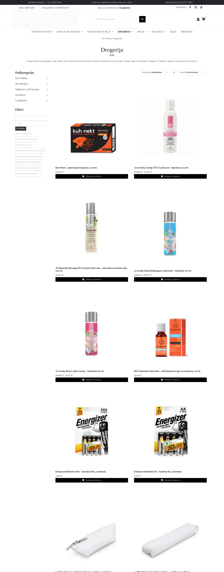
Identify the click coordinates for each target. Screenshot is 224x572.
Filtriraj (20, 128)
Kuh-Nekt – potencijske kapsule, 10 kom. (76, 168)
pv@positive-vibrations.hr (55, 7)
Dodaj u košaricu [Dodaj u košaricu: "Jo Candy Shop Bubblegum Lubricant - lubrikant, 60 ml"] (170, 279)
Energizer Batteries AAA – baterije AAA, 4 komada (80, 471)
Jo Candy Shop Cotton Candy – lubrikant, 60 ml (79, 371)
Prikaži (189, 72)
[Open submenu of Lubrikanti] (46, 100)
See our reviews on (114, 7)
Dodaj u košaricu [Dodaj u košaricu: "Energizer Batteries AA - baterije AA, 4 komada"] (170, 480)
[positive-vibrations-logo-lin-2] (44, 11)
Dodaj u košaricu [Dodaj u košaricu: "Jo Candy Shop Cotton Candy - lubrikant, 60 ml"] (91, 380)
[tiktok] (201, 7)
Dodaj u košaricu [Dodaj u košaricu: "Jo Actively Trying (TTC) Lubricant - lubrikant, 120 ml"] (170, 176)
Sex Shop (106, 38)
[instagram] (196, 7)
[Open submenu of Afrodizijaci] (46, 84)
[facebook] (190, 7)
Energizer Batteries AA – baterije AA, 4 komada (157, 471)
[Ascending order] (174, 72)
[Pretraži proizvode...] (116, 19)
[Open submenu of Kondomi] (46, 95)
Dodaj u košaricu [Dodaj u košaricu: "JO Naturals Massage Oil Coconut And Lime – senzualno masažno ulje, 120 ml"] (91, 279)
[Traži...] (142, 19)
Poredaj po (152, 72)
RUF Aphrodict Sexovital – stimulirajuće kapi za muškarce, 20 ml (167, 371)
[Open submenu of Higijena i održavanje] (46, 89)
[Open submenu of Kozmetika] (46, 78)
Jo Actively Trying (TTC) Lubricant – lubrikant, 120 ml (161, 168)
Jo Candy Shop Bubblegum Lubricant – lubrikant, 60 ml (162, 271)
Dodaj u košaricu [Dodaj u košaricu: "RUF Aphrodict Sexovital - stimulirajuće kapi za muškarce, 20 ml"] (170, 380)
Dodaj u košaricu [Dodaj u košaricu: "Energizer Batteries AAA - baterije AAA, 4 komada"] (91, 480)
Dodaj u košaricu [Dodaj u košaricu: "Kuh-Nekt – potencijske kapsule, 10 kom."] (91, 176)
